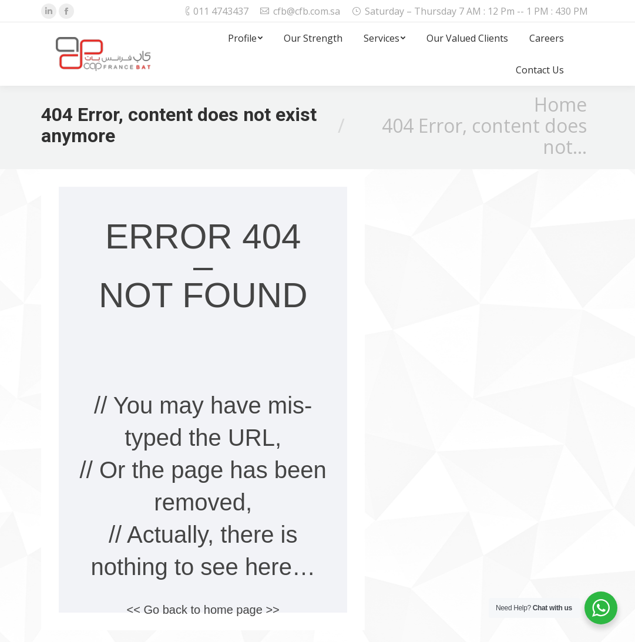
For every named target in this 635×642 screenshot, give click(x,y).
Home (560, 104)
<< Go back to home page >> (203, 609)
